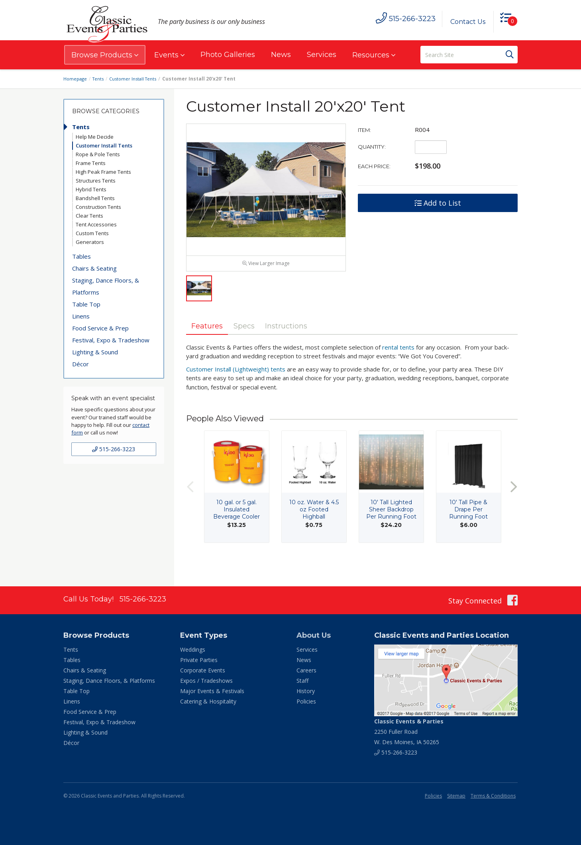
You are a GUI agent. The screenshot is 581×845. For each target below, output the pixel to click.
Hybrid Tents (91, 189)
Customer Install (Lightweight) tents (235, 387)
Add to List (437, 203)
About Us (313, 635)
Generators (90, 242)
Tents (100, 78)
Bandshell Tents (95, 198)
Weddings (192, 649)
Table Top (86, 304)
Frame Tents (91, 163)
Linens (81, 316)
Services (321, 54)
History (305, 691)
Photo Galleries (227, 54)
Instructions (304, 342)
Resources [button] (373, 55)
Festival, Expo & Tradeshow (110, 340)
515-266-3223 (113, 449)
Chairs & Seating (94, 268)
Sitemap (456, 795)
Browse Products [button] (104, 55)
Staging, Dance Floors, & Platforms (105, 286)
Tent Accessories (96, 224)
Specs (254, 342)
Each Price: (374, 166)
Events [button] (169, 55)
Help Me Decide (95, 136)
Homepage (76, 78)
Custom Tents (92, 233)
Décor (80, 364)
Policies (306, 701)
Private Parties (199, 660)
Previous (190, 504)
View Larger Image (266, 279)
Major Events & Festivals (212, 691)
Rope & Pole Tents (98, 154)
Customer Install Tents (137, 78)
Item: (364, 130)
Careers (306, 670)
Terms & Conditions (493, 795)
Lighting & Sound (95, 352)
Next (514, 504)
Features (210, 342)
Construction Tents (98, 206)
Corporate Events (202, 670)
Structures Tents (96, 180)
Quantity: (372, 146)
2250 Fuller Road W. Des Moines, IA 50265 (409, 731)
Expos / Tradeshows (206, 680)
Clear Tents (89, 215)
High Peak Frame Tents (103, 171)
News (281, 54)
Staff (302, 680)
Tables (81, 256)
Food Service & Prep (100, 328)
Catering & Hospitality (208, 701)
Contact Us (464, 22)
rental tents (398, 365)
